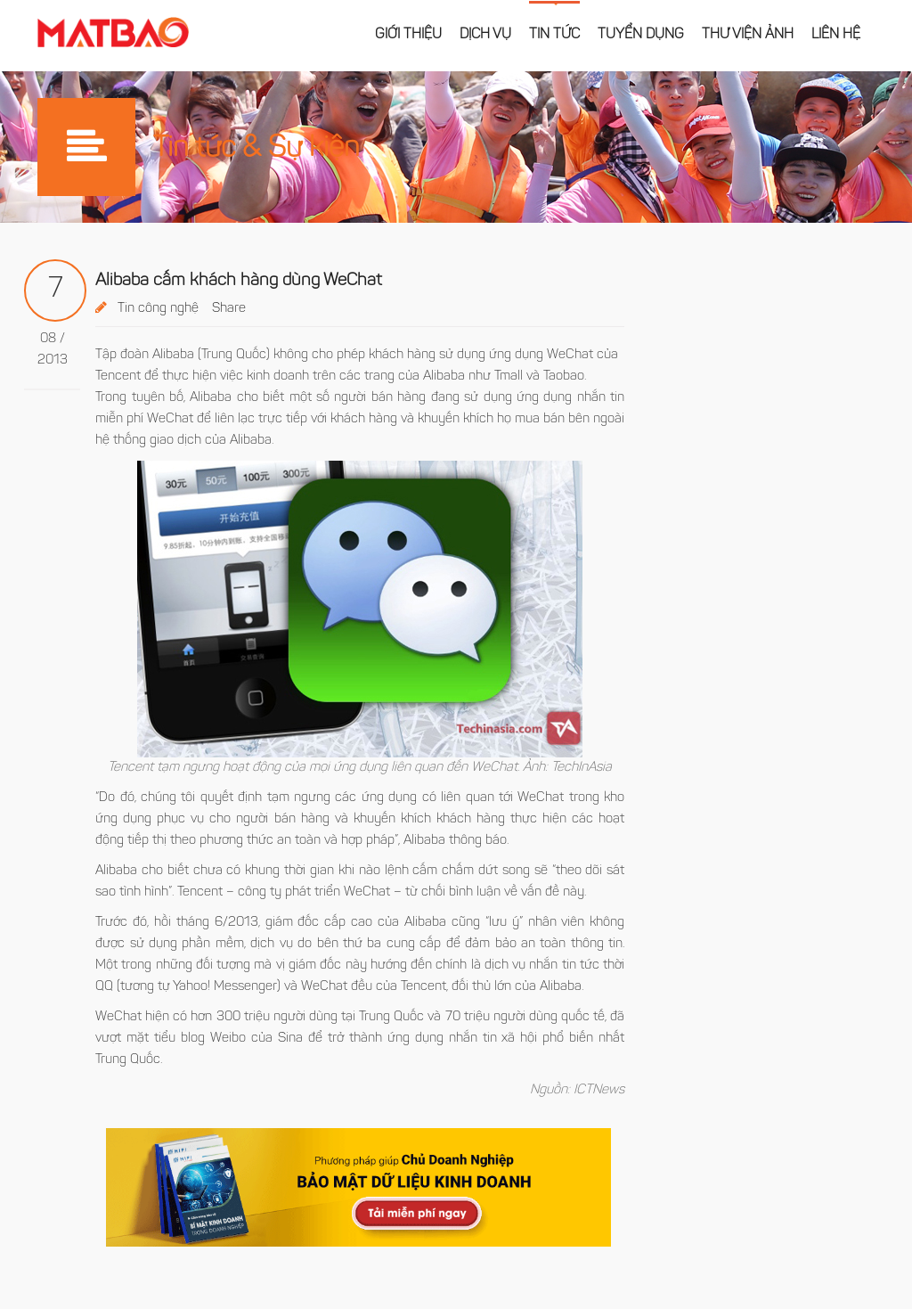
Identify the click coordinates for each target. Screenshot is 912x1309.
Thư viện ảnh (748, 35)
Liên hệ (835, 35)
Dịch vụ (485, 35)
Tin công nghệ (158, 308)
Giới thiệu (408, 35)
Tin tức (554, 35)
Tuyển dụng (641, 35)
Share (229, 308)
